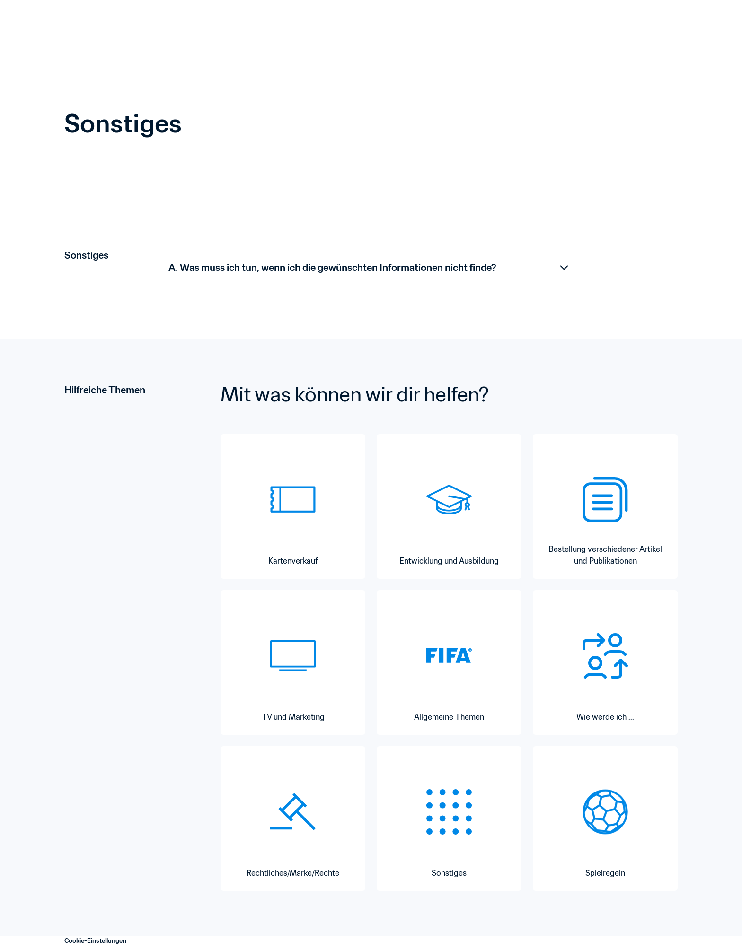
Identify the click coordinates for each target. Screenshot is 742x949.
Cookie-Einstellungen (95, 941)
